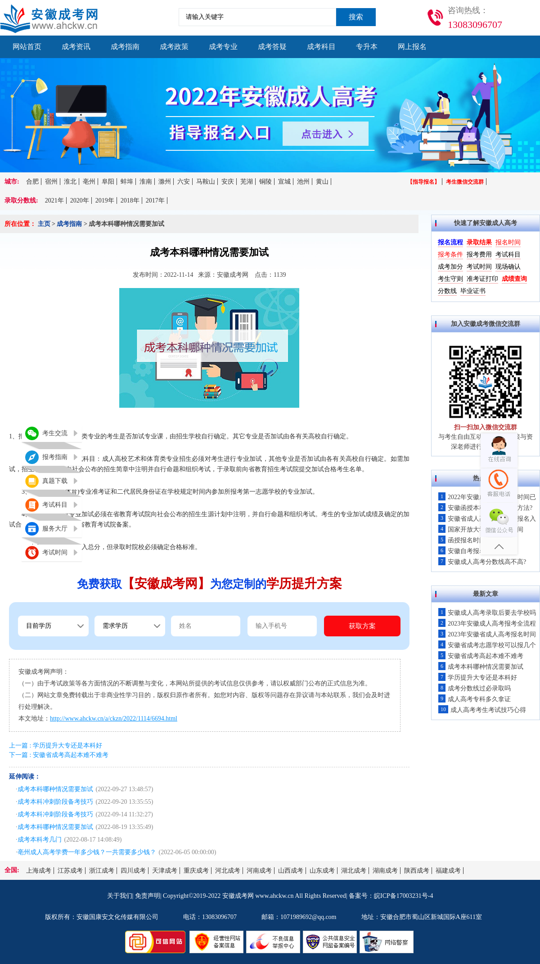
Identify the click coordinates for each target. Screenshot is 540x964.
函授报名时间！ (465, 540)
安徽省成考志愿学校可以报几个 (487, 645)
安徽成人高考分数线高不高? (482, 562)
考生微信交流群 (465, 182)
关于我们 (119, 895)
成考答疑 (272, 46)
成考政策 (174, 46)
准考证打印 (482, 278)
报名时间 (508, 242)
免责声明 (147, 895)
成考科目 (321, 46)
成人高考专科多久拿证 (474, 699)
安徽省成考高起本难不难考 (480, 656)
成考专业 (223, 46)
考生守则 (450, 278)
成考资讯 (76, 46)
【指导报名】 (423, 182)
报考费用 (479, 254)
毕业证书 (473, 291)
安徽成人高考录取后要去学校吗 (487, 612)
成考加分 (450, 266)
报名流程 (450, 242)
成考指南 (125, 46)
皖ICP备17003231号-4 (403, 895)
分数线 (447, 291)
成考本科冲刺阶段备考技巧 (55, 801)
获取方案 (362, 626)
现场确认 (508, 266)
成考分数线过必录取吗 (474, 688)
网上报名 (412, 46)
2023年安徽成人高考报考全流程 (487, 623)
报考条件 (450, 254)
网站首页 (27, 46)
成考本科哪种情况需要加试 (55, 789)
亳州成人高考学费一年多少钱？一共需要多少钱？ (87, 852)
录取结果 (479, 242)
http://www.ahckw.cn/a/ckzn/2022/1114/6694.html (113, 718)
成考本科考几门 (40, 839)
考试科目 (508, 254)
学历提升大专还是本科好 (477, 677)
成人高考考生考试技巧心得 (482, 710)
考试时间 (479, 266)
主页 (44, 224)
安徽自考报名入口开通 (474, 551)
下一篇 (58, 755)
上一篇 (55, 745)
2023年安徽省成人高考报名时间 (487, 634)
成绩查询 (514, 278)
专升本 (367, 46)
